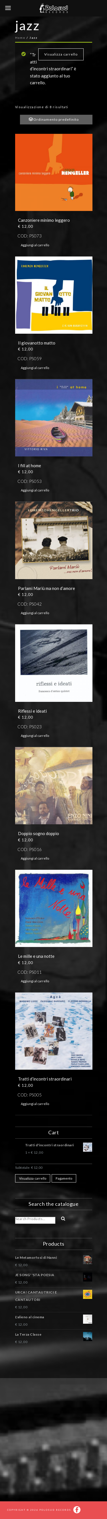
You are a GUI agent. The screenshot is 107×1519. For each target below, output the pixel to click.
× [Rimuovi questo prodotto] (17, 1144)
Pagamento (64, 1178)
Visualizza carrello (61, 54)
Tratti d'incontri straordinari (58, 1146)
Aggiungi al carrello (35, 245)
